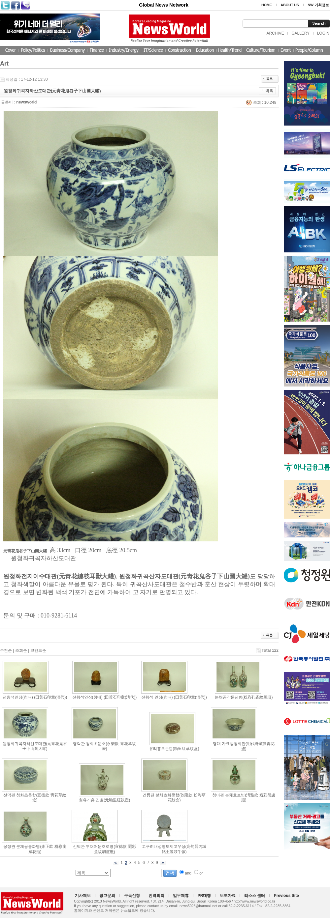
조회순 (21, 650)
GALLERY (300, 33)
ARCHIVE (275, 33)
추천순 (6, 650)
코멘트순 (38, 650)
